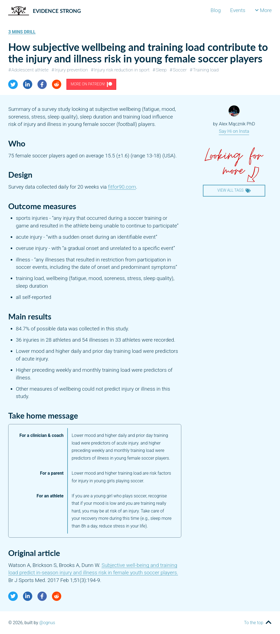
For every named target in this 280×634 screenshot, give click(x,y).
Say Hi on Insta (234, 131)
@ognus (47, 622)
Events (238, 10)
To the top (253, 622)
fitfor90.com (122, 187)
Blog (216, 10)
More (263, 10)
